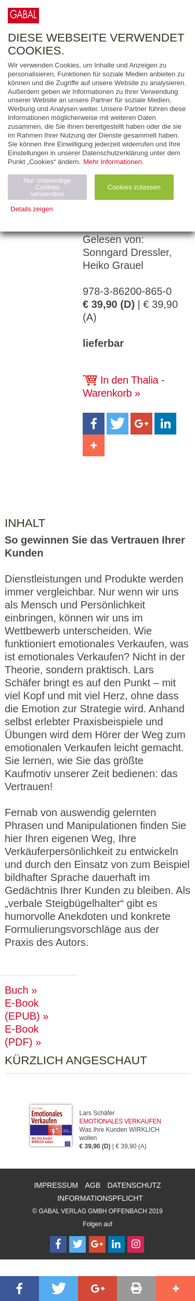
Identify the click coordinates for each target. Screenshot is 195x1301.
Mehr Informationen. (113, 162)
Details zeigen (31, 209)
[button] (94, 424)
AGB (93, 1185)
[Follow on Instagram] (135, 1244)
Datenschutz (134, 1185)
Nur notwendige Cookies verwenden (47, 187)
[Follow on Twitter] (77, 1244)
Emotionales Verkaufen (120, 1121)
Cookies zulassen (134, 187)
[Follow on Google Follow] (97, 1244)
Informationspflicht (100, 1198)
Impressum (56, 1185)
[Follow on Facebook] (58, 1244)
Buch (17, 990)
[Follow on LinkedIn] (116, 1244)
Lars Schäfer (97, 1113)
